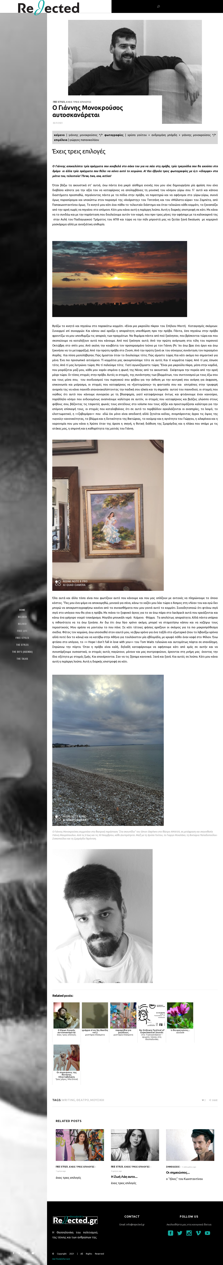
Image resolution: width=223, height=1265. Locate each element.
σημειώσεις (173, 1166)
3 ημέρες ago (116, 1171)
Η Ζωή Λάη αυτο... (124, 1177)
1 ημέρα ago (61, 1171)
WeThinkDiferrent (61, 1259)
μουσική (97, 1100)
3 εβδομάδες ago (189, 1167)
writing (68, 1100)
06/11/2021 (58, 123)
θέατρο (82, 1100)
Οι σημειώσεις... (178, 1172)
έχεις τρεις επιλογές (78, 101)
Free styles (59, 101)
